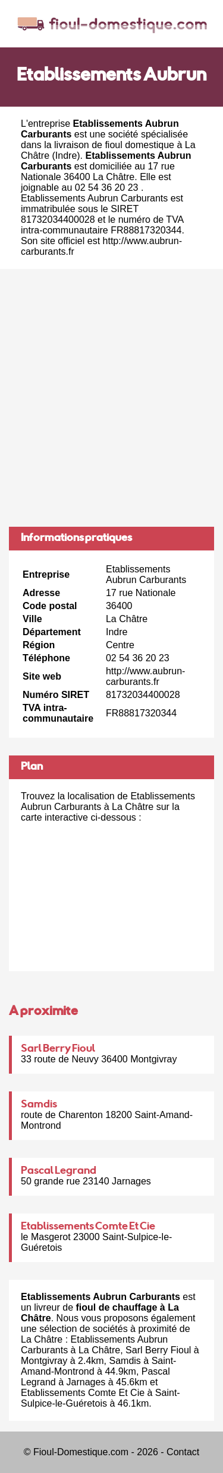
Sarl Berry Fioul (58, 1049)
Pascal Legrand (58, 1171)
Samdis (39, 1105)
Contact (183, 1452)
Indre (66, 155)
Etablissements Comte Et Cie (88, 1227)
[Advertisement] (111, 398)
